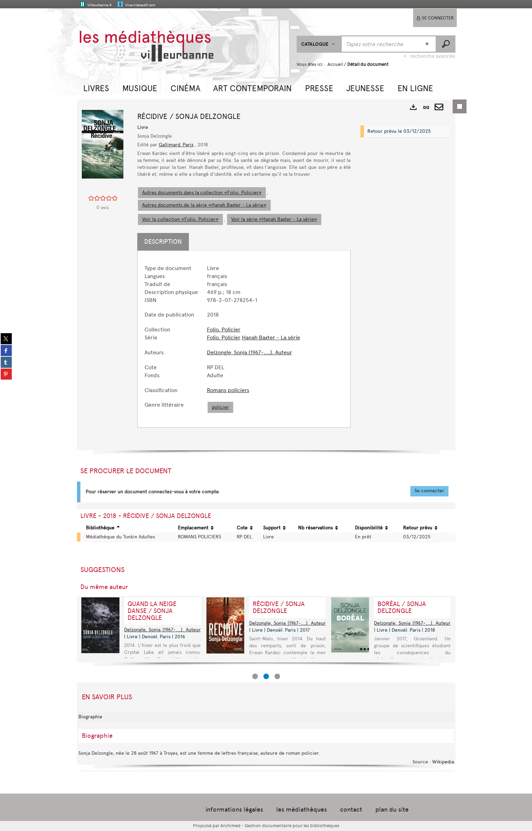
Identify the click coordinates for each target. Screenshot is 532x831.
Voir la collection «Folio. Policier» (180, 219)
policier (220, 407)
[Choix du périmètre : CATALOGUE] (319, 44)
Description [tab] (163, 241)
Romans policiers (228, 390)
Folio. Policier (224, 329)
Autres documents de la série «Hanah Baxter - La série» (204, 205)
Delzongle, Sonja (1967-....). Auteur (249, 352)
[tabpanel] (244, 339)
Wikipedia (443, 762)
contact (351, 809)
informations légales (234, 809)
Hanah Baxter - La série (271, 337)
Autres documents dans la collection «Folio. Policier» (202, 193)
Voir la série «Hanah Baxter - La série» (274, 219)
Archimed (230, 825)
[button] (96, 87)
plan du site (392, 809)
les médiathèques (301, 809)
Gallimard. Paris (176, 145)
